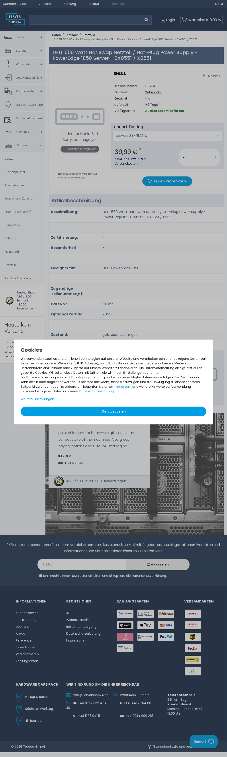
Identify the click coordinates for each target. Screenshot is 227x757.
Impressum (122, 386)
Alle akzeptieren (113, 411)
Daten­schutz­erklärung (96, 391)
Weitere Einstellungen (37, 399)
